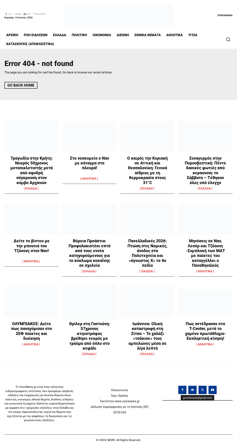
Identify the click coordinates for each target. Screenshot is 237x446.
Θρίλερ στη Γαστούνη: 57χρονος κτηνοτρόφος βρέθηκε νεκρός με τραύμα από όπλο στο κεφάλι (89, 336)
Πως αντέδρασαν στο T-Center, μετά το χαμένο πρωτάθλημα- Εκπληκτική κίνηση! (205, 331)
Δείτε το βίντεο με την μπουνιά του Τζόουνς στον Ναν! (31, 246)
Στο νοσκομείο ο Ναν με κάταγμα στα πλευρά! (89, 163)
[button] (228, 39)
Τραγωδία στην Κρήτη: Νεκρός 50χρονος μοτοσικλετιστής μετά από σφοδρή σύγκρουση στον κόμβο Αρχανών (31, 170)
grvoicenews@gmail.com (197, 398)
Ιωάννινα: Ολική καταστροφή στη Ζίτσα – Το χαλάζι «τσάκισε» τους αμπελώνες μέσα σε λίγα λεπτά (147, 336)
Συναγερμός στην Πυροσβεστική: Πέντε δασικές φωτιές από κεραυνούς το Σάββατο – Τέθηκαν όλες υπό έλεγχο (205, 170)
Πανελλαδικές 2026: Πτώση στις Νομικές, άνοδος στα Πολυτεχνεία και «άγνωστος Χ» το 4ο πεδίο (147, 253)
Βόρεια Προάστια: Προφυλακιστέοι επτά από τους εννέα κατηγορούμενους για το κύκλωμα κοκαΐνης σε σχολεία (89, 253)
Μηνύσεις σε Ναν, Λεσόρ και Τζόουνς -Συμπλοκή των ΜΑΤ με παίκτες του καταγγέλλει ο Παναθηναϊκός (205, 253)
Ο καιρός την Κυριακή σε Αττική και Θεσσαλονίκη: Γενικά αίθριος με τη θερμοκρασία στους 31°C (147, 170)
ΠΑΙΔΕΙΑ (147, 271)
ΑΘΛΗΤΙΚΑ (89, 179)
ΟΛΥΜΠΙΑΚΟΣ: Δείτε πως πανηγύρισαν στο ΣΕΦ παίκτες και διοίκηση (31, 331)
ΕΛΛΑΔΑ (31, 189)
